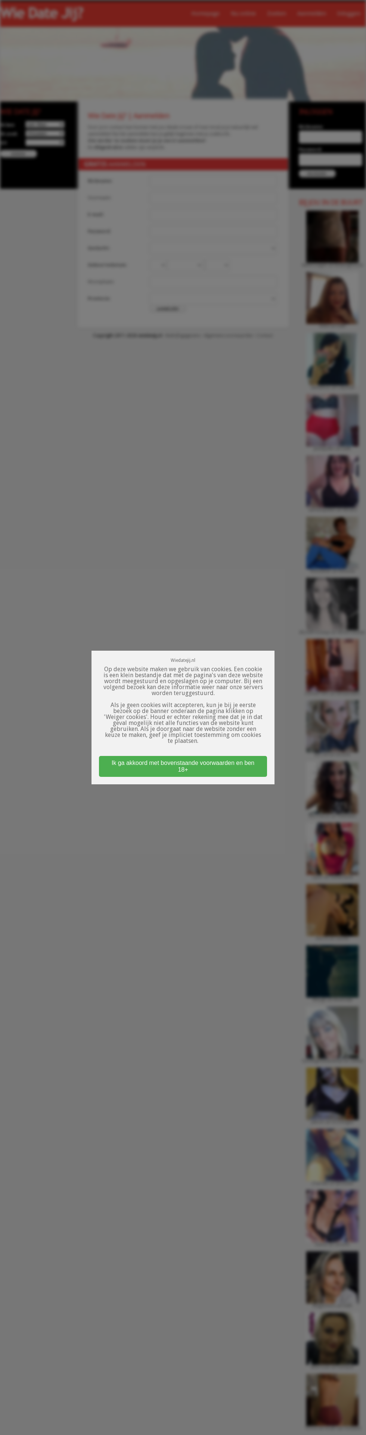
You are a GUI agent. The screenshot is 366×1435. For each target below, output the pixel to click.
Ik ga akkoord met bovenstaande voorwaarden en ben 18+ (183, 766)
